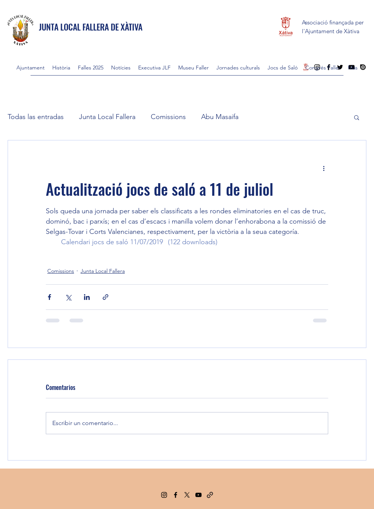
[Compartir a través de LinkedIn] (86, 297)
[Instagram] (164, 495)
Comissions (168, 117)
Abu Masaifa (220, 117)
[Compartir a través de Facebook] (49, 297)
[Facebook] (175, 495)
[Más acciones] (323, 167)
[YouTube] (198, 495)
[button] (356, 117)
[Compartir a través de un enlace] (105, 297)
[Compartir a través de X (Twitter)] (68, 297)
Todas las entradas (36, 117)
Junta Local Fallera (107, 117)
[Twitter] (187, 495)
